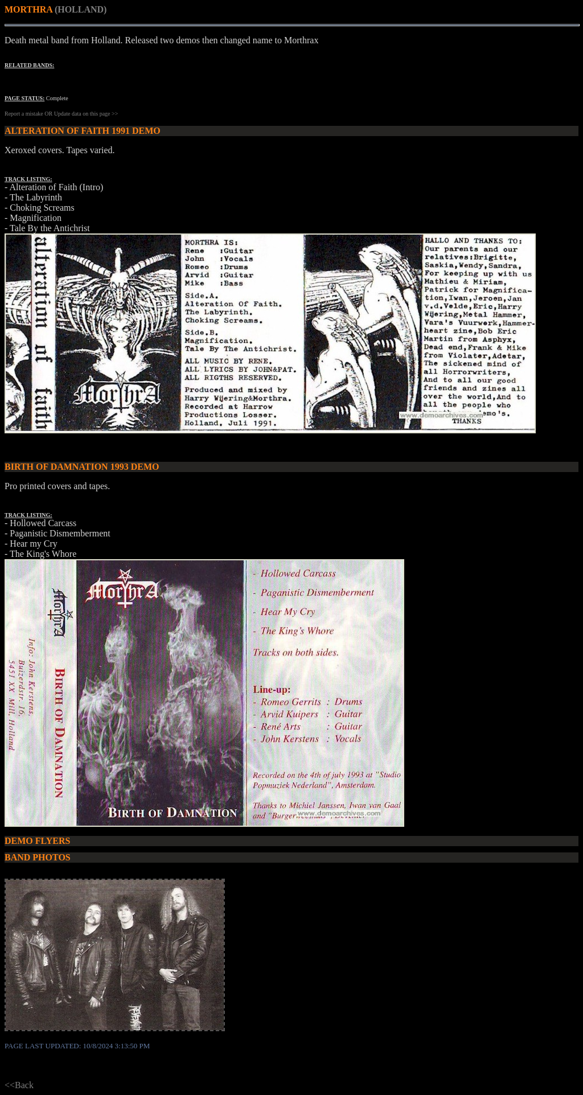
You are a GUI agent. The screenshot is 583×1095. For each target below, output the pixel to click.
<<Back (19, 1085)
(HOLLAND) (81, 9)
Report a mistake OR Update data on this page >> (61, 113)
